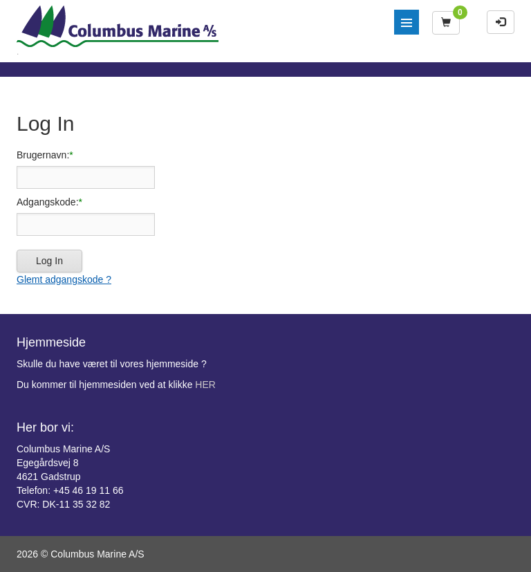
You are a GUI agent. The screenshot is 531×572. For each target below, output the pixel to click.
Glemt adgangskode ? (64, 279)
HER (205, 384)
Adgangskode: (48, 201)
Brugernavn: (43, 154)
